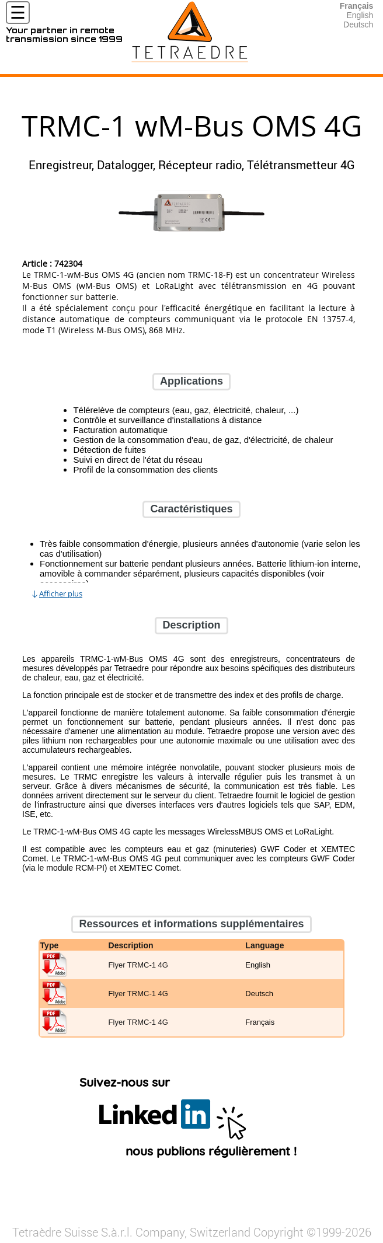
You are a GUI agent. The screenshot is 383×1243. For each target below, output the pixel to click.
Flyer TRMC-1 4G (138, 965)
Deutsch (358, 24)
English (359, 15)
